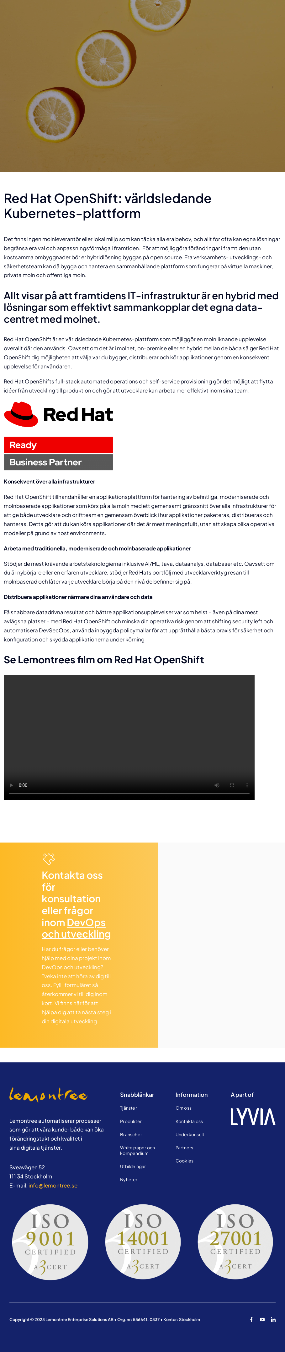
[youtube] (262, 1319)
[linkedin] (273, 1319)
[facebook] (251, 1319)
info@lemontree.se (53, 1185)
